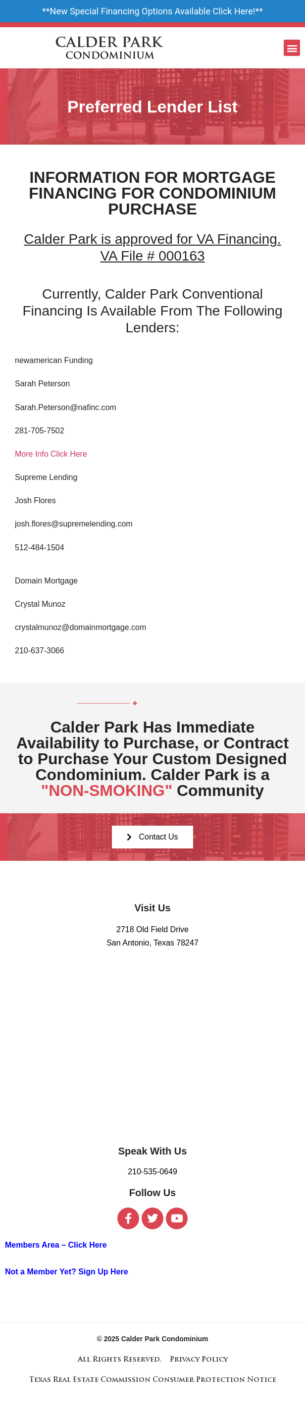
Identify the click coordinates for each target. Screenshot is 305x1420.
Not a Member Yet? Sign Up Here (66, 1271)
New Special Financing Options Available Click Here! (152, 11)
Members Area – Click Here (56, 1245)
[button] (292, 48)
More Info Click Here (51, 454)
